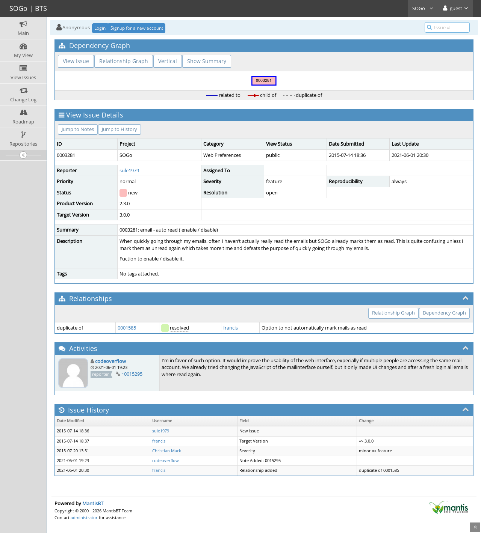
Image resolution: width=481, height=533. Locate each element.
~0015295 (131, 373)
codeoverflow (110, 361)
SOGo (423, 8)
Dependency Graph (444, 312)
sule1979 (129, 170)
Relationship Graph (123, 61)
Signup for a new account (136, 28)
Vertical (167, 61)
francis (230, 327)
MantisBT (92, 503)
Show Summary (206, 61)
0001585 (127, 327)
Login (100, 28)
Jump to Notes (78, 129)
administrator (84, 517)
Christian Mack (166, 450)
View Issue (76, 61)
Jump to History (119, 129)
